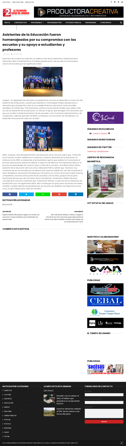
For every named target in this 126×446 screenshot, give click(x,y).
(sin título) (48, 390)
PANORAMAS (90, 23)
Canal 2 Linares (100, 133)
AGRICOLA (8, 390)
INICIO (7, 23)
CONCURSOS (105, 23)
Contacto (9, 27)
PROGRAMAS (36, 23)
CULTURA (7, 395)
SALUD (6, 432)
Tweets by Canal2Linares (98, 151)
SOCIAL (7, 436)
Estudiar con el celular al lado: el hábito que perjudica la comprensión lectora (68, 400)
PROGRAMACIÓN (54, 23)
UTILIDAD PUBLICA (73, 23)
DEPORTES (8, 399)
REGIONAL (7, 428)
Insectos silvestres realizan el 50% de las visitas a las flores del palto (69, 411)
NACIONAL (8, 411)
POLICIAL (7, 420)
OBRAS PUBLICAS (10, 415)
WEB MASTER (29, 2)
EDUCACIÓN (17, 54)
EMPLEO (7, 407)
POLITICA (7, 424)
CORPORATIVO (20, 23)
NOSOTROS (6, 2)
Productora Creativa (69, 443)
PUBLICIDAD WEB (17, 2)
